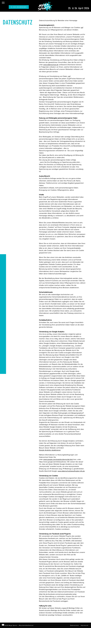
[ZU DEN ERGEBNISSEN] (19, 7)
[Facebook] (3, 620)
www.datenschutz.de (50, 65)
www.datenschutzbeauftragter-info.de (71, 471)
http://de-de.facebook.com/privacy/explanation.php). (58, 594)
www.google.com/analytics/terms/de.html (58, 459)
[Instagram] (3, 616)
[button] (3, 3)
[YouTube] (3, 624)
